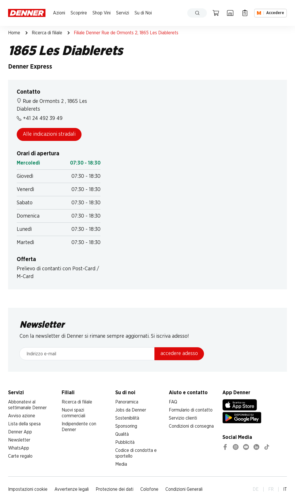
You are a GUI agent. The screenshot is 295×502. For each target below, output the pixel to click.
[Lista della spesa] (245, 13)
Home (14, 33)
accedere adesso (179, 353)
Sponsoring (126, 426)
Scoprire (79, 13)
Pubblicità (125, 442)
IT (285, 489)
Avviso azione (21, 416)
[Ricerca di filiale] (230, 13)
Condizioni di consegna (191, 426)
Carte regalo (20, 456)
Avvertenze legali (71, 489)
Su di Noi (143, 13)
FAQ (173, 402)
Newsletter (19, 440)
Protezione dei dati (114, 489)
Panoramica (126, 402)
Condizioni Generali (184, 489)
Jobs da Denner (130, 410)
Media (121, 464)
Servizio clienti (183, 418)
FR (271, 489)
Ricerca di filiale (47, 33)
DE (256, 489)
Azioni (59, 13)
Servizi (122, 13)
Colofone (149, 489)
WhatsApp (18, 448)
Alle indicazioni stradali (49, 134)
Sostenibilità (127, 418)
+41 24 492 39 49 (40, 118)
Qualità (122, 434)
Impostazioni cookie (28, 489)
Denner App (20, 432)
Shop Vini (101, 13)
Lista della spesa (24, 424)
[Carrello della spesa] (215, 13)
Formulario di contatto (191, 410)
